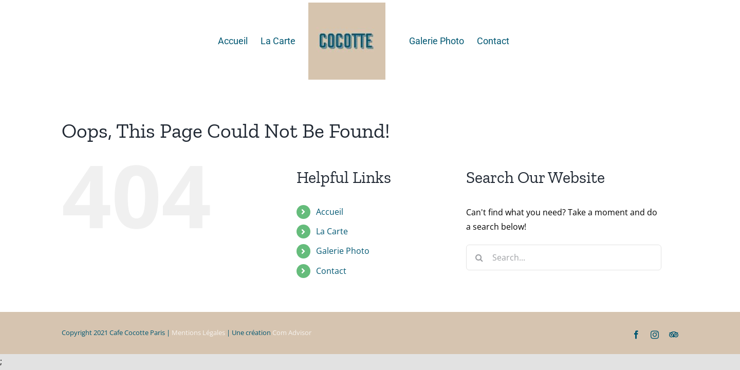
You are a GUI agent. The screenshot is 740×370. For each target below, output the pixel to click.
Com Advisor (291, 332)
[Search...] (563, 257)
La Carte (332, 231)
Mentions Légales (198, 332)
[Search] (479, 257)
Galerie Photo (342, 250)
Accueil (329, 211)
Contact (331, 270)
